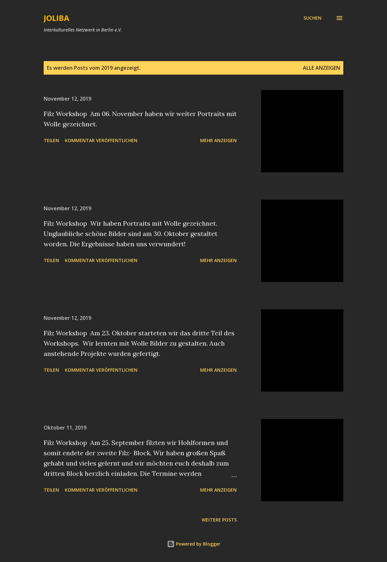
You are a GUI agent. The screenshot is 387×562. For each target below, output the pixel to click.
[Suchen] (312, 18)
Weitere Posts (219, 520)
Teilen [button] (51, 140)
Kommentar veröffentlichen (101, 140)
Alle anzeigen (321, 67)
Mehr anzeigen (218, 140)
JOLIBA (56, 18)
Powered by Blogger (193, 544)
